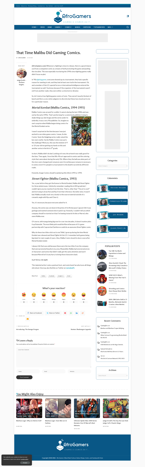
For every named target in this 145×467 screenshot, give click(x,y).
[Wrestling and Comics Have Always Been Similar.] (102, 293)
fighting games (42, 80)
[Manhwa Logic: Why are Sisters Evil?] (29, 410)
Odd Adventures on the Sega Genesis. (112, 347)
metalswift (70, 268)
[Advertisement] (72, 37)
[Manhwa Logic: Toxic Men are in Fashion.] (58, 410)
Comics (37, 416)
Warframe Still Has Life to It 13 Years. (112, 354)
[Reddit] (82, 313)
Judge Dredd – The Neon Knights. (21, 82)
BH (24, 416)
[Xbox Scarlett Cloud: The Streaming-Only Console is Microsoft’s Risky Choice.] (102, 268)
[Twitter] (53, 313)
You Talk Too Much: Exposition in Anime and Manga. (117, 253)
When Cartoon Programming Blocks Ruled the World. (113, 339)
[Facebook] (34, 313)
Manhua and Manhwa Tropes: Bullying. (112, 331)
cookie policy (24, 459)
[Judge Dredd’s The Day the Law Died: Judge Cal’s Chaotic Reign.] (116, 410)
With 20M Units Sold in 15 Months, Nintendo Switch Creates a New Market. (118, 304)
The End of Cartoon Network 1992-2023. (113, 361)
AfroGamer (22, 57)
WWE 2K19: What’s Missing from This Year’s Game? (117, 280)
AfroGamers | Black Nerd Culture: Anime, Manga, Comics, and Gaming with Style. (80, 460)
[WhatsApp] (71, 313)
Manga (19, 418)
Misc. (25, 418)
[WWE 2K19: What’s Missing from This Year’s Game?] (102, 281)
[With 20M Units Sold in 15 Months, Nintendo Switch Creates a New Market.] (102, 305)
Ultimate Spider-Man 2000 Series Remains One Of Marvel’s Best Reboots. (85, 425)
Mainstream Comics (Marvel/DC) (87, 416)
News (30, 418)
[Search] (127, 27)
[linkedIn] (76, 313)
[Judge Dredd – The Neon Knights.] (21, 73)
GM (94, 413)
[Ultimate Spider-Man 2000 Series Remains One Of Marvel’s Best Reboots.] (87, 410)
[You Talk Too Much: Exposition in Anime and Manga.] (102, 254)
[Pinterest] (65, 313)
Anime (19, 416)
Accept (24, 463)
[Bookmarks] (128, 16)
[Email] (27, 318)
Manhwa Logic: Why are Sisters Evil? (29, 423)
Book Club (29, 416)
